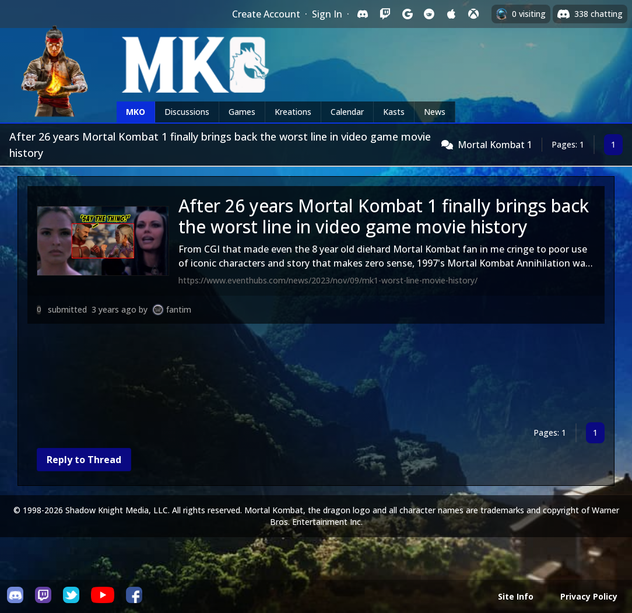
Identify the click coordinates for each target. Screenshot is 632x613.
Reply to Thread (84, 459)
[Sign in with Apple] (451, 14)
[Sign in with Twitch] (385, 14)
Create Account (266, 14)
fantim (178, 309)
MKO (135, 111)
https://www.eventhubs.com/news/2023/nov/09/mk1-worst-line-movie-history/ (327, 280)
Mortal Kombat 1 (495, 144)
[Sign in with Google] (407, 14)
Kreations (293, 111)
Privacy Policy (588, 596)
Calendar (347, 111)
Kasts (394, 111)
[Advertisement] (316, 375)
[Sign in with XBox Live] (473, 14)
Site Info (515, 596)
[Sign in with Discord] (362, 14)
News (434, 111)
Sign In (327, 14)
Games (242, 111)
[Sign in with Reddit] (429, 14)
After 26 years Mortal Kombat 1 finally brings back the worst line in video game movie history (383, 216)
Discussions (186, 111)
